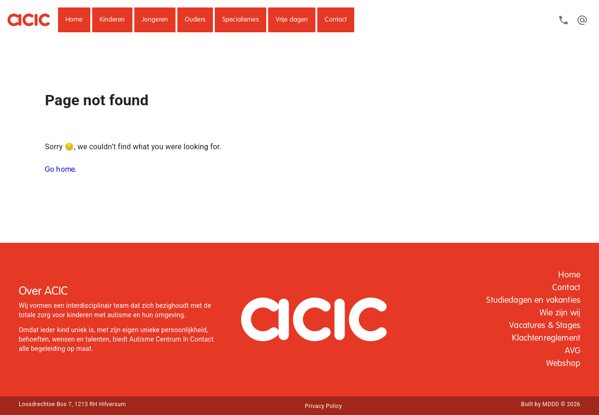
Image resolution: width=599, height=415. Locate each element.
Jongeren (155, 19)
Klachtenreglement (546, 338)
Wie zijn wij (560, 313)
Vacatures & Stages (544, 325)
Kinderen (112, 19)
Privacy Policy (323, 406)
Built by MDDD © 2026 (550, 404)
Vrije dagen (292, 19)
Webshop (563, 363)
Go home (60, 170)
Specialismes (240, 19)
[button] (74, 19)
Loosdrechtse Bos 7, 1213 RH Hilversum (72, 404)
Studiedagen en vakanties (533, 300)
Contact (336, 19)
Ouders (195, 19)
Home (74, 19)
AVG (572, 351)
